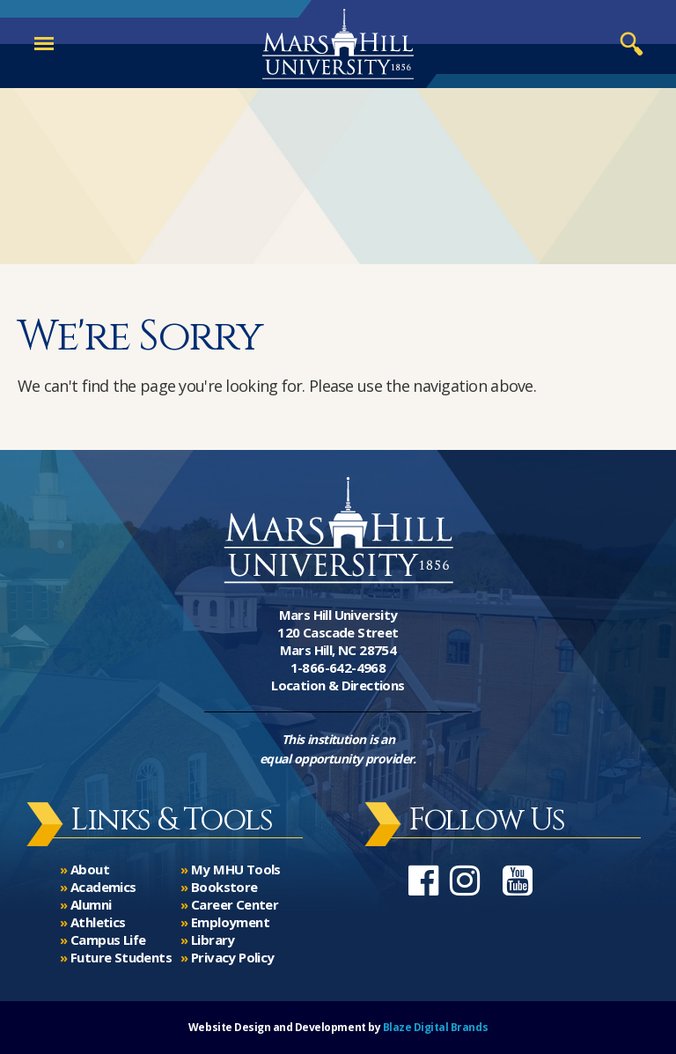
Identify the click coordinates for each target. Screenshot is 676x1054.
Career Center (234, 904)
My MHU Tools (236, 869)
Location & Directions (337, 685)
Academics (103, 887)
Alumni (90, 904)
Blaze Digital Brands (435, 1027)
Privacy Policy (233, 957)
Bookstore (224, 887)
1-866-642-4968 (338, 667)
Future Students (121, 957)
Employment (230, 922)
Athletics (98, 922)
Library (213, 939)
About (89, 869)
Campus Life (107, 939)
